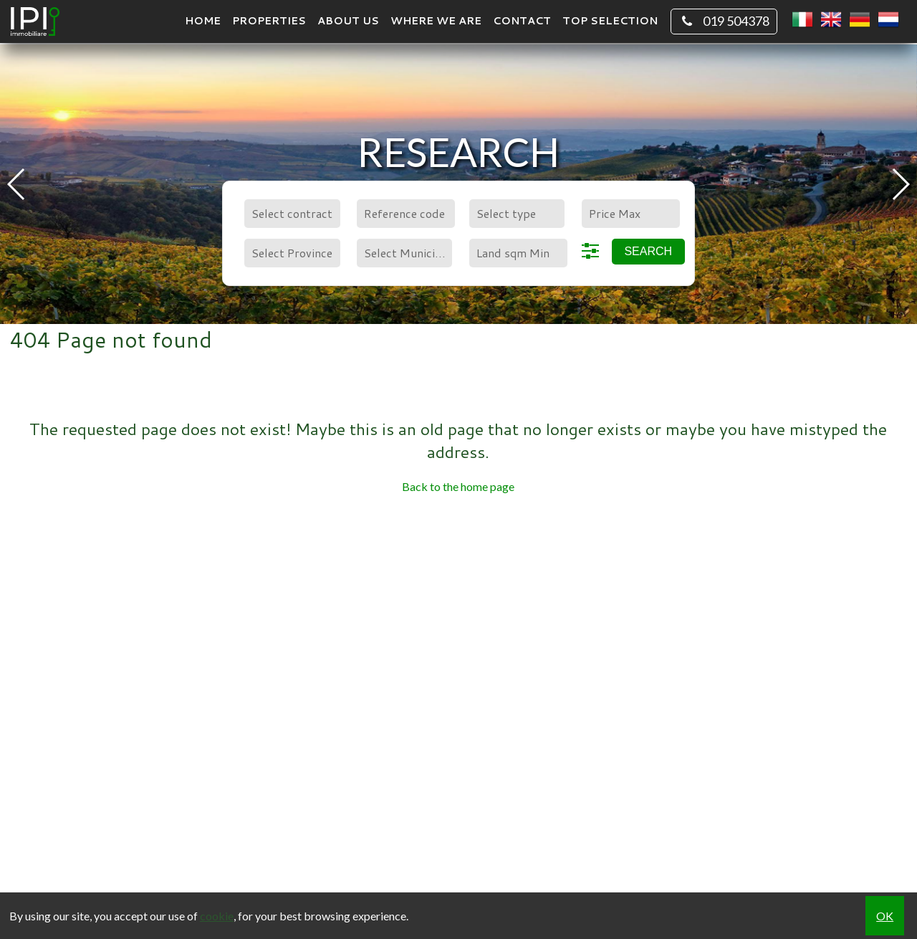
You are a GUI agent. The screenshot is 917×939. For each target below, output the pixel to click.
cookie (217, 916)
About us (348, 20)
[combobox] (292, 213)
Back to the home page (458, 486)
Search (648, 251)
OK (884, 916)
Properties (269, 20)
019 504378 (723, 21)
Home (203, 20)
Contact (522, 20)
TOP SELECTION (610, 20)
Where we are (435, 20)
